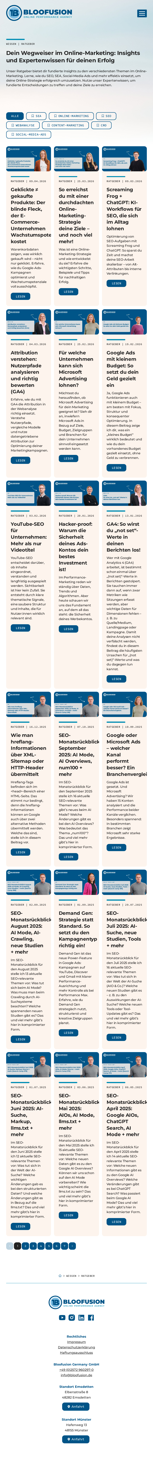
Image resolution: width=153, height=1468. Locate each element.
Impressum (76, 1342)
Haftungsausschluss (76, 1353)
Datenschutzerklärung (76, 1347)
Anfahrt (75, 1406)
